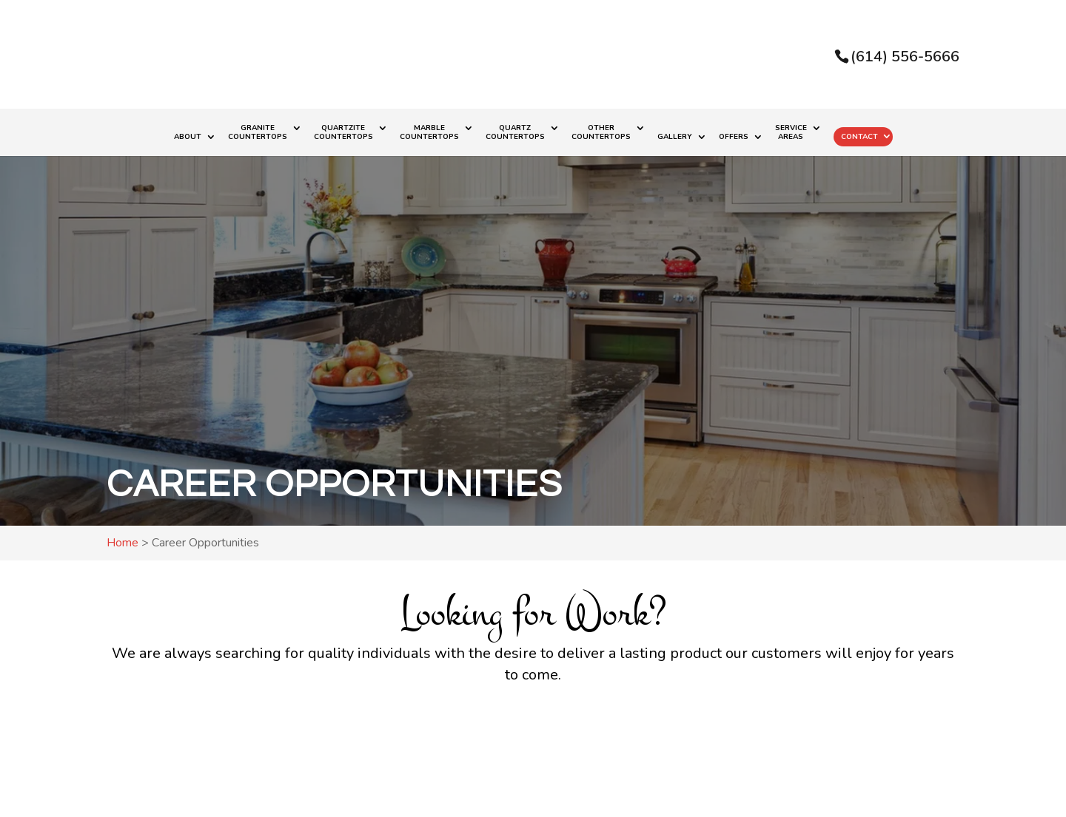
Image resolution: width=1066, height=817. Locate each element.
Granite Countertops (257, 132)
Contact (859, 137)
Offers (733, 137)
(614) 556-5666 (905, 57)
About (187, 137)
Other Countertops (601, 132)
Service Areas (791, 132)
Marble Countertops (429, 132)
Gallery (674, 137)
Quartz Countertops (515, 132)
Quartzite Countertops (343, 132)
